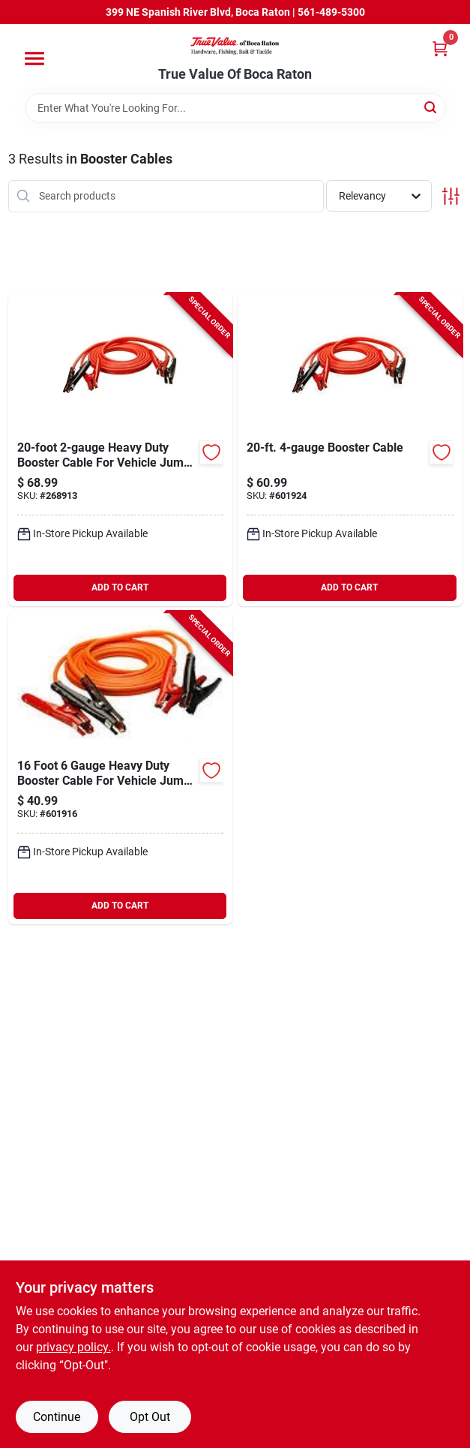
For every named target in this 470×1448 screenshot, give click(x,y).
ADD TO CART (119, 587)
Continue (56, 1417)
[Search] (431, 107)
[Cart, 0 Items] (440, 48)
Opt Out (150, 1417)
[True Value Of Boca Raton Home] (235, 45)
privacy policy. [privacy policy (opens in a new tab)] (73, 1347)
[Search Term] (235, 108)
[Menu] (34, 58)
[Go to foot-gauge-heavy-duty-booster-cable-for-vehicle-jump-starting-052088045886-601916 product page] (120, 767)
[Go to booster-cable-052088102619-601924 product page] (350, 449)
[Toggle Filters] (451, 196)
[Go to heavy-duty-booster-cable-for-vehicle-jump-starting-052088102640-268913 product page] (120, 449)
